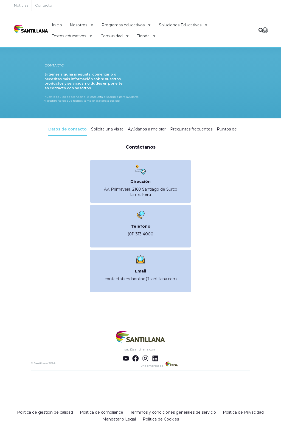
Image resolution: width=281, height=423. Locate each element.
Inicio (57, 25)
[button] (261, 30)
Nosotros (82, 25)
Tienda (146, 36)
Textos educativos (72, 36)
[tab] (67, 131)
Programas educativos (126, 25)
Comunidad (114, 36)
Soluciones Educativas (183, 25)
